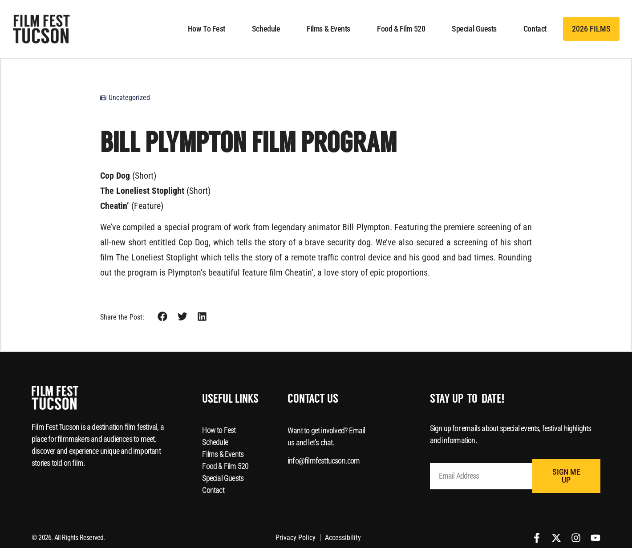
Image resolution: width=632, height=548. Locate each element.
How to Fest (206, 28)
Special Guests (474, 28)
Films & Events (328, 28)
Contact (535, 28)
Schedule (266, 28)
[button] (163, 317)
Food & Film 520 (401, 28)
